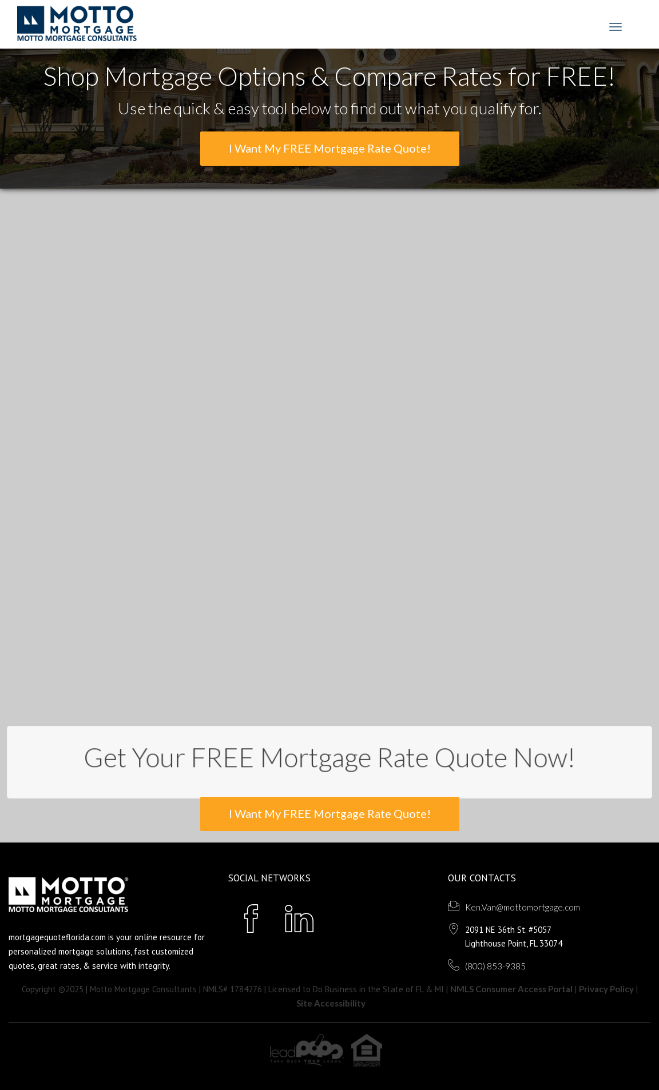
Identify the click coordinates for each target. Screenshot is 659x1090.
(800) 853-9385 (495, 966)
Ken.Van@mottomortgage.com (522, 907)
